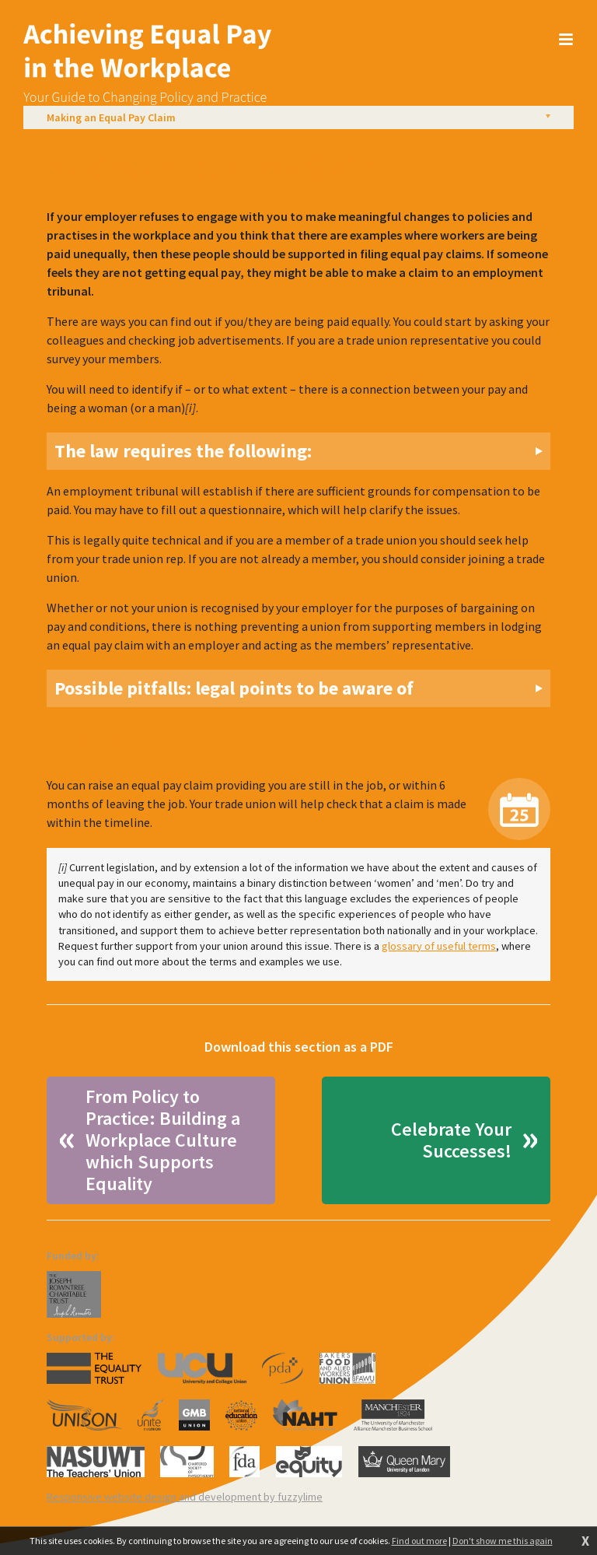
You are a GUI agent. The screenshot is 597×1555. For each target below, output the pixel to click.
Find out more (419, 1540)
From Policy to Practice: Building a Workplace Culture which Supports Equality (163, 1140)
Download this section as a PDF (298, 1047)
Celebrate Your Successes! (451, 1140)
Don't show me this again (502, 1540)
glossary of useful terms (439, 946)
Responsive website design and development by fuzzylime (185, 1497)
